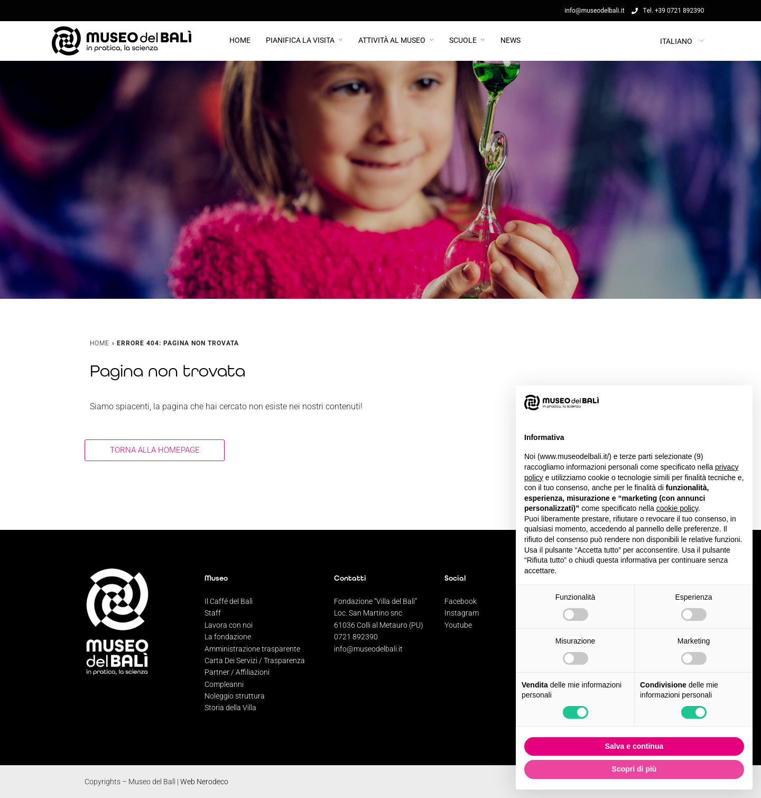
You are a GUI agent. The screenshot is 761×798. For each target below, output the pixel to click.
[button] (738, 402)
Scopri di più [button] (634, 769)
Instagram (461, 613)
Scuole (463, 40)
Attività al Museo (391, 40)
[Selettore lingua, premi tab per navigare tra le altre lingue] (644, 41)
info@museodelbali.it (368, 649)
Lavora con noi (229, 625)
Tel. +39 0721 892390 (668, 10)
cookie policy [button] (677, 508)
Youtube (458, 625)
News (510, 40)
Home (239, 40)
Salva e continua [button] (634, 746)
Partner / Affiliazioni (237, 672)
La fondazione (228, 636)
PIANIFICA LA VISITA (300, 40)
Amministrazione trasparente (252, 649)
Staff (213, 613)
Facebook (460, 601)
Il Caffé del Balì (229, 601)
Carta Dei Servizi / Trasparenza (255, 660)
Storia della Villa (230, 707)
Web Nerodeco (204, 781)
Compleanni (224, 684)
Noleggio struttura (235, 696)
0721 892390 (356, 636)
